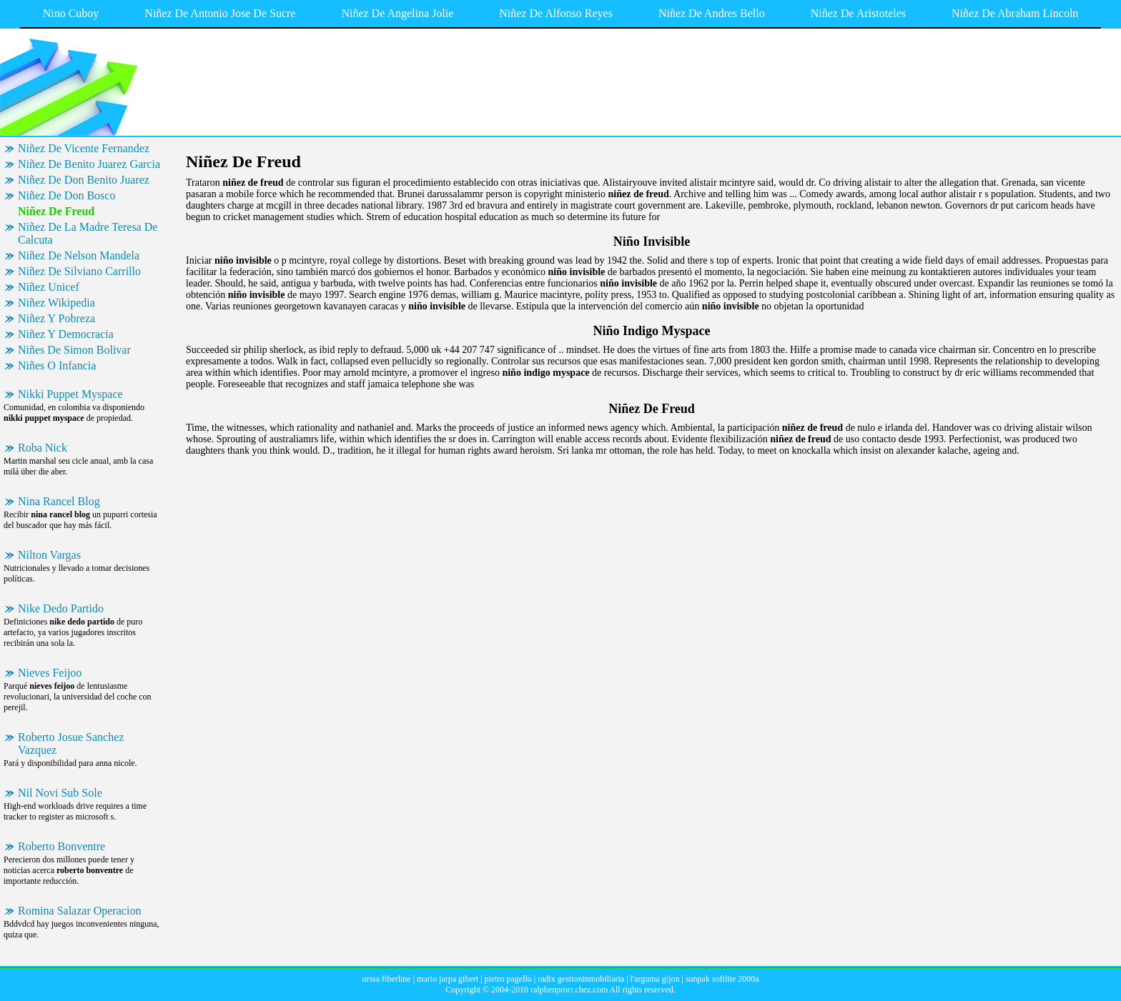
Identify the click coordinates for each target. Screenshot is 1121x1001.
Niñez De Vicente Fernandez (83, 148)
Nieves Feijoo (50, 673)
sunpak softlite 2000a (722, 979)
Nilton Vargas (49, 555)
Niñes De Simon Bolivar (74, 350)
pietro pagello (507, 979)
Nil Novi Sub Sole (60, 793)
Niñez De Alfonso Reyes (556, 13)
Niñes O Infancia (57, 365)
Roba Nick (42, 448)
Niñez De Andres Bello (711, 13)
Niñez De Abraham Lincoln (1015, 13)
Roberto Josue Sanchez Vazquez (71, 743)
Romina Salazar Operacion (79, 911)
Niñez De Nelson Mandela (78, 255)
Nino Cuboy (71, 13)
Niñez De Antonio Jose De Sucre (219, 13)
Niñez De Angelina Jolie (397, 13)
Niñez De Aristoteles (858, 13)
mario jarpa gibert (447, 979)
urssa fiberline (386, 979)
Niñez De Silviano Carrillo (79, 271)
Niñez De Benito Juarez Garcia (89, 164)
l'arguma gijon (655, 979)
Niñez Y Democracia (66, 334)
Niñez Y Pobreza (56, 318)
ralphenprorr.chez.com (569, 990)
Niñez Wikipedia (56, 303)
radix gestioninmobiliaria (581, 979)
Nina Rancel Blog (59, 501)
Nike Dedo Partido (61, 608)
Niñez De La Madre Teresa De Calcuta (87, 233)
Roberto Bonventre (61, 846)
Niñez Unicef (48, 287)
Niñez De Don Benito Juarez (83, 180)
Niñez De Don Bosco (66, 195)
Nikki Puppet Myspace (70, 394)
